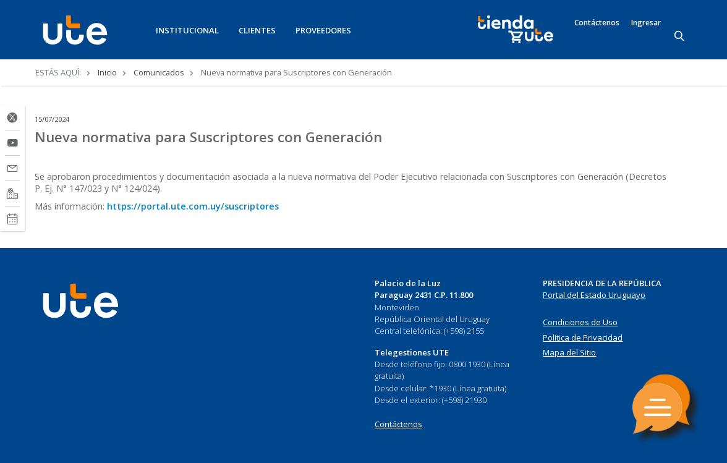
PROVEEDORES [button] (323, 30)
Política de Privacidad (583, 337)
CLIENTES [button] (257, 30)
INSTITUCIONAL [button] (187, 30)
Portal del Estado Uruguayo (594, 294)
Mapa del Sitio (569, 352)
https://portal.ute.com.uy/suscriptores (193, 206)
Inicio (107, 72)
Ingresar (646, 23)
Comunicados (159, 72)
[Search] (680, 36)
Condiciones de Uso (580, 322)
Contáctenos (596, 23)
